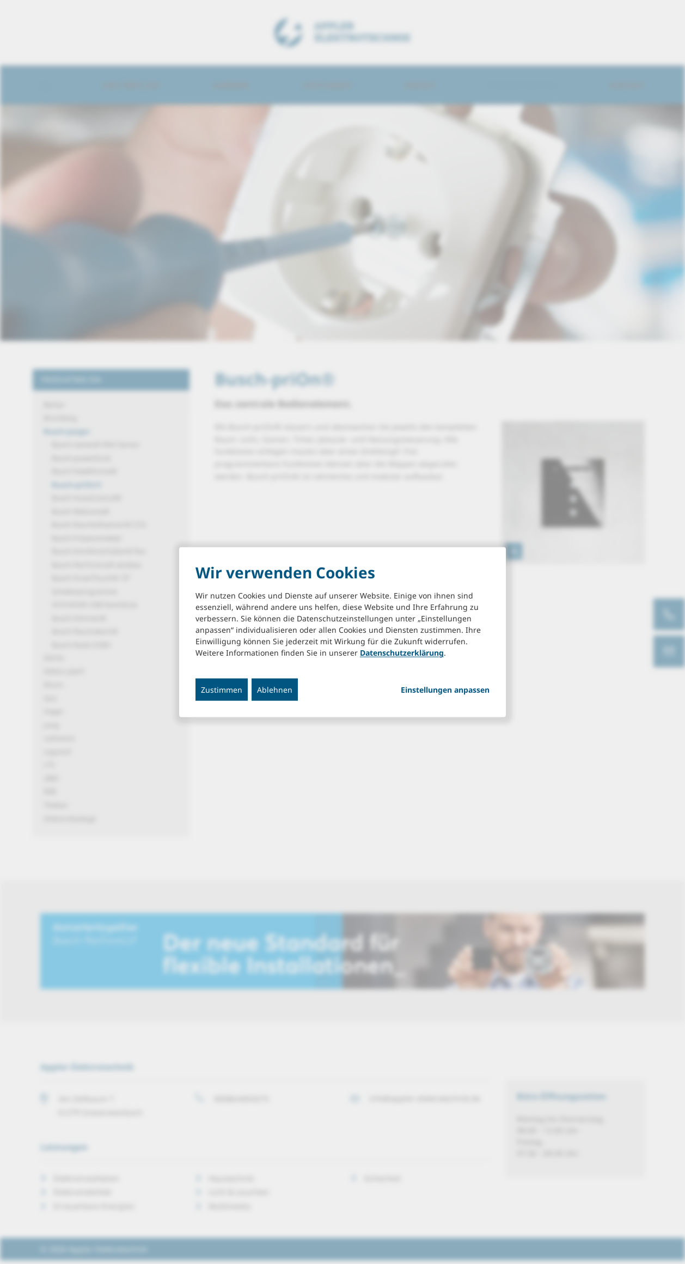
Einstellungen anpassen (445, 690)
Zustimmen (221, 690)
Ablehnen (274, 690)
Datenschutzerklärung (402, 653)
